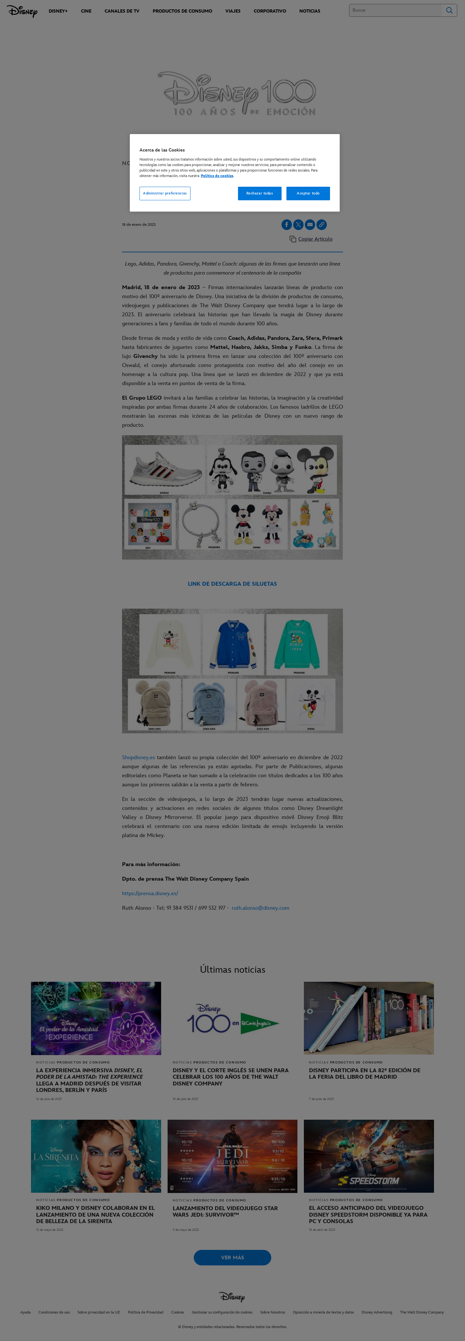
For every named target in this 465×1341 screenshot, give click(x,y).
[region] (235, 173)
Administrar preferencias (165, 193)
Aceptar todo (308, 193)
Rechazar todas (259, 193)
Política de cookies (217, 176)
